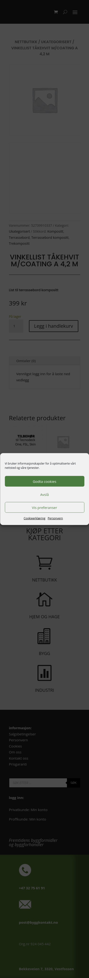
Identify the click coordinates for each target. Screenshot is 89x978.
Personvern (55, 518)
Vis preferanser (44, 507)
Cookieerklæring (34, 518)
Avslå (44, 494)
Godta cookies (44, 481)
